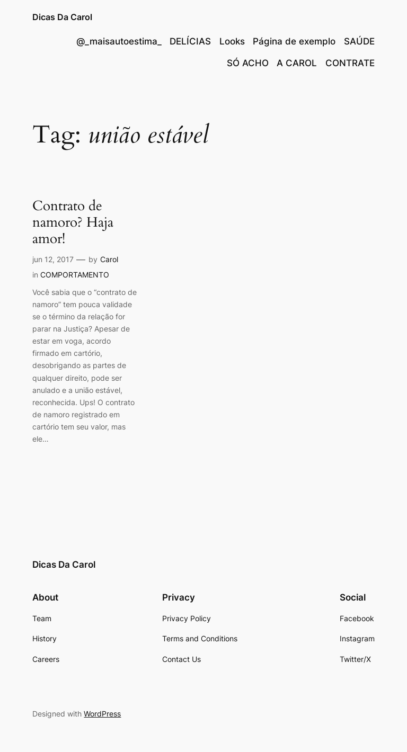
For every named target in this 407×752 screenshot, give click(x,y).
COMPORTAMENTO (74, 274)
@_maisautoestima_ (119, 41)
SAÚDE (359, 41)
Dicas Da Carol (62, 17)
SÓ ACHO (248, 63)
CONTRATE (350, 63)
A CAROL (297, 63)
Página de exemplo (294, 41)
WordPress (102, 713)
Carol (109, 259)
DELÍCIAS (190, 41)
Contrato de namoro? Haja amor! (72, 222)
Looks (232, 41)
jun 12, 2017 (53, 259)
